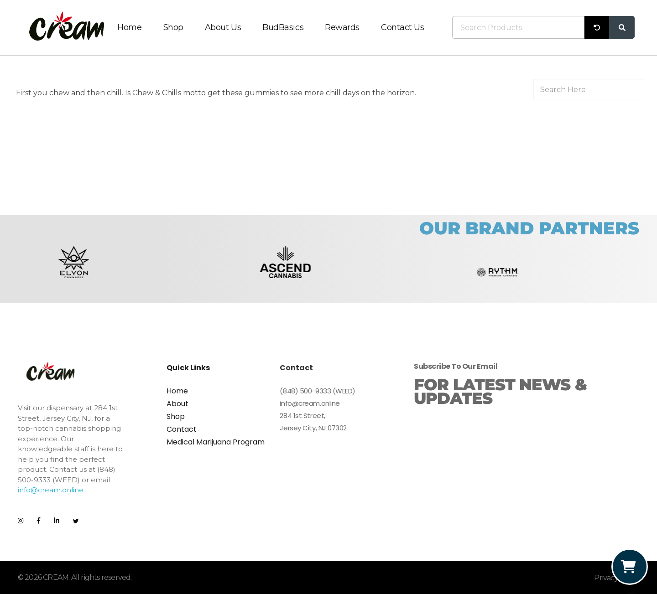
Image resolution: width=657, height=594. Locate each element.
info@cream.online (50, 490)
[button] (28, 272)
